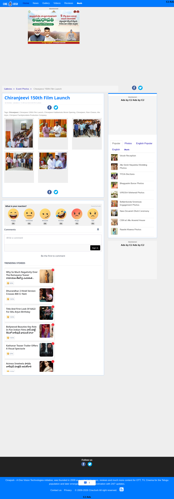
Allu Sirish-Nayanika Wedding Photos (133, 166)
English (116, 149)
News (36, 3)
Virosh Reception (128, 156)
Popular (116, 143)
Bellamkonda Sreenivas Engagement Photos (131, 203)
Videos (57, 3)
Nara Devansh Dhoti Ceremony (134, 211)
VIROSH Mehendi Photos (132, 193)
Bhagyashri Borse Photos (132, 183)
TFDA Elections (127, 174)
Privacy (68, 490)
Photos (128, 143)
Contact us (55, 490)
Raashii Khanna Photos (130, 230)
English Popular (144, 143)
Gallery (46, 3)
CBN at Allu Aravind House (132, 220)
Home (26, 3)
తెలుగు (126, 149)
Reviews (68, 3)
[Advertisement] (53, 67)
